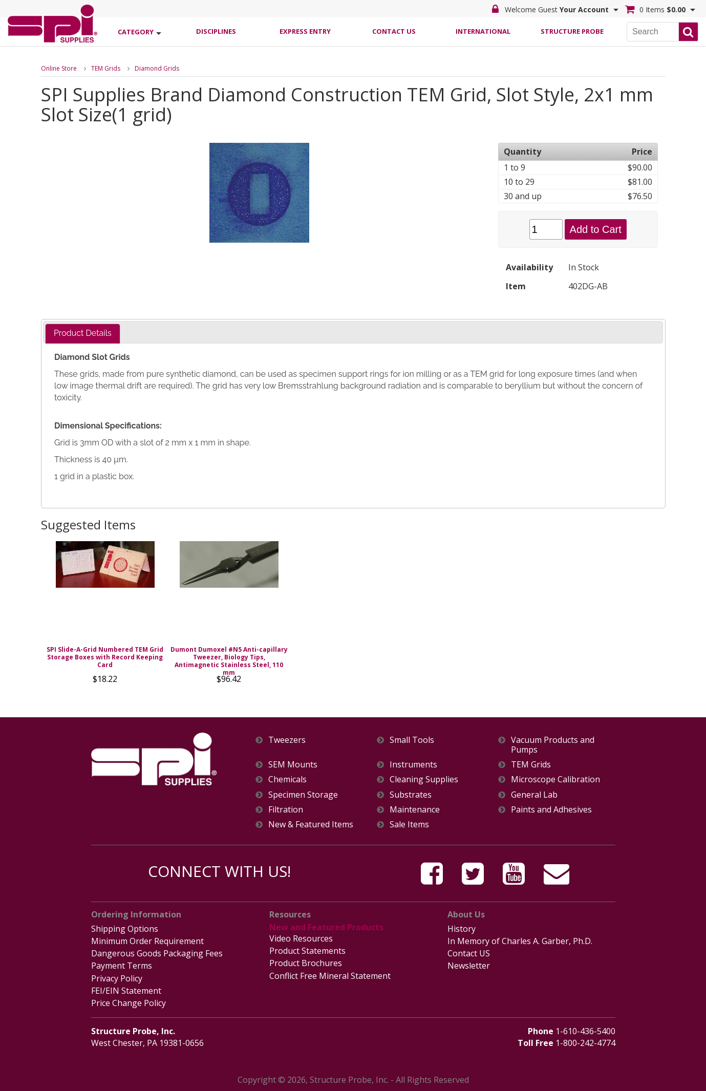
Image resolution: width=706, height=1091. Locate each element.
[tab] (82, 334)
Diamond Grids (157, 68)
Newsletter (468, 965)
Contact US (468, 953)
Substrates (411, 795)
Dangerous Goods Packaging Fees (157, 953)
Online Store (59, 68)
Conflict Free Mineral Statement (330, 975)
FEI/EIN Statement (126, 990)
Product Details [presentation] (83, 333)
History (461, 928)
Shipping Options (124, 928)
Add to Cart (596, 229)
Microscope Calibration (555, 779)
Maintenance (415, 810)
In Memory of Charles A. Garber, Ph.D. (519, 941)
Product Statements (307, 950)
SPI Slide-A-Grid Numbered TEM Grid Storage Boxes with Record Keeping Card (105, 657)
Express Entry (305, 31)
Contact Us (394, 31)
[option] (105, 615)
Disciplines (216, 31)
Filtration (285, 810)
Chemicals (287, 779)
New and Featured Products (326, 927)
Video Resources (301, 938)
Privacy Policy (116, 978)
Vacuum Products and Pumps (552, 745)
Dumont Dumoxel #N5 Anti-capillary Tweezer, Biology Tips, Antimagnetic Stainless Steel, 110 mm (229, 661)
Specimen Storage (303, 795)
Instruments (413, 764)
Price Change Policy (128, 1003)
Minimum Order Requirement (147, 941)
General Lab (534, 795)
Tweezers (287, 740)
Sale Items (409, 824)
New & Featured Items (310, 824)
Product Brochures (305, 963)
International (483, 31)
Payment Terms (121, 965)
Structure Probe (572, 31)
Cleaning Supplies (424, 779)
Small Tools (412, 740)
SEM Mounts (292, 764)
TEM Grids (105, 68)
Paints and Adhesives (551, 810)
